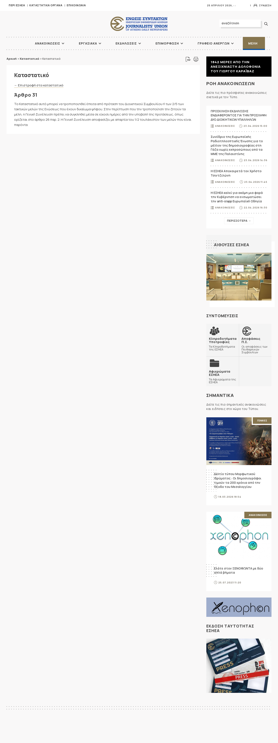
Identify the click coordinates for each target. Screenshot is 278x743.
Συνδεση (265, 5)
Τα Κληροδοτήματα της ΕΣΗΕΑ (223, 343)
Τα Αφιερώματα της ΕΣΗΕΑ (222, 376)
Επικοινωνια (76, 5)
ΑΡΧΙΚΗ (18, 43)
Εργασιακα (88, 43)
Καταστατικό (29, 59)
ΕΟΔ (232, 739)
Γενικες (262, 420)
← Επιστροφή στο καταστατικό (38, 85)
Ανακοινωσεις (47, 43)
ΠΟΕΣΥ (233, 731)
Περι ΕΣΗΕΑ (17, 5)
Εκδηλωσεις (126, 43)
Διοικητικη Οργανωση (170, 735)
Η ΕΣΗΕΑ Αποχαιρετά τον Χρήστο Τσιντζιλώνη (236, 173)
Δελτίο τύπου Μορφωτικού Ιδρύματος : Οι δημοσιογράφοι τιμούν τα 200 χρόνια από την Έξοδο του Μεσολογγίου (237, 480)
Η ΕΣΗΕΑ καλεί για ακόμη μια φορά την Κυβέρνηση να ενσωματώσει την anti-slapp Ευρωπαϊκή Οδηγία (237, 197)
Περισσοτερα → (239, 221)
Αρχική (12, 59)
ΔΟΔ (83, 739)
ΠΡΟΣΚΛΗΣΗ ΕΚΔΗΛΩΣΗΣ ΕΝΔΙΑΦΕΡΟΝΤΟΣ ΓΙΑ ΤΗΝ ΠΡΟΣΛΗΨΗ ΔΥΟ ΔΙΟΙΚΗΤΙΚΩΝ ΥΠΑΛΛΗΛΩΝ (238, 115)
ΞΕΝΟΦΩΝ (87, 735)
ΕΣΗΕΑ (139, 24)
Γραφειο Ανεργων (214, 43)
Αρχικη (160, 731)
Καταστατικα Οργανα (45, 5)
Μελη (253, 43)
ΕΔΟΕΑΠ (86, 731)
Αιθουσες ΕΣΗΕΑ (231, 244)
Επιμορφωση (167, 43)
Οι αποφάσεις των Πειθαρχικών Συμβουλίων (255, 345)
